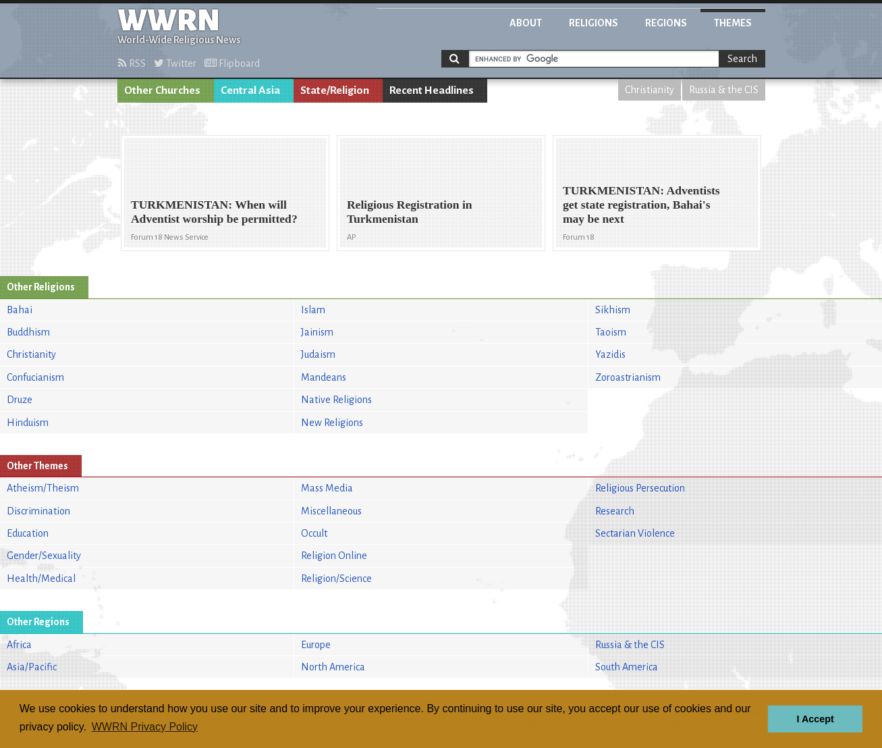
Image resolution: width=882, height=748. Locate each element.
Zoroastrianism (628, 377)
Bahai (19, 309)
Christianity (649, 89)
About (525, 23)
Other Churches (162, 90)
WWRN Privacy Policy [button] (145, 726)
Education (28, 533)
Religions (593, 23)
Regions (666, 23)
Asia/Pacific (32, 667)
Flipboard (232, 63)
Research (614, 511)
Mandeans (323, 377)
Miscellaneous (331, 511)
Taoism (610, 332)
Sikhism (612, 309)
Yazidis (610, 354)
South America (626, 667)
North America (333, 667)
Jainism (317, 332)
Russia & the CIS (724, 89)
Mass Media (327, 488)
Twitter (175, 63)
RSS (132, 63)
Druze (19, 399)
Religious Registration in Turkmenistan (409, 211)
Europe (316, 644)
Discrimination (38, 511)
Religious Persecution (640, 488)
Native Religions (336, 399)
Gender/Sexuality (44, 555)
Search (742, 58)
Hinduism (28, 422)
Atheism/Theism (43, 488)
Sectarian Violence (635, 533)
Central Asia (250, 90)
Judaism (318, 354)
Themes (733, 23)
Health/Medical (41, 578)
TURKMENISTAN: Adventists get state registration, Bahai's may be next (641, 204)
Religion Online (334, 555)
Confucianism (35, 377)
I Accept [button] (814, 719)
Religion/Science (336, 578)
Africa (19, 644)
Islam (313, 309)
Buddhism (28, 332)
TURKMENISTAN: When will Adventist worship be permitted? (214, 211)
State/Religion (334, 90)
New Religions (332, 422)
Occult (314, 533)
